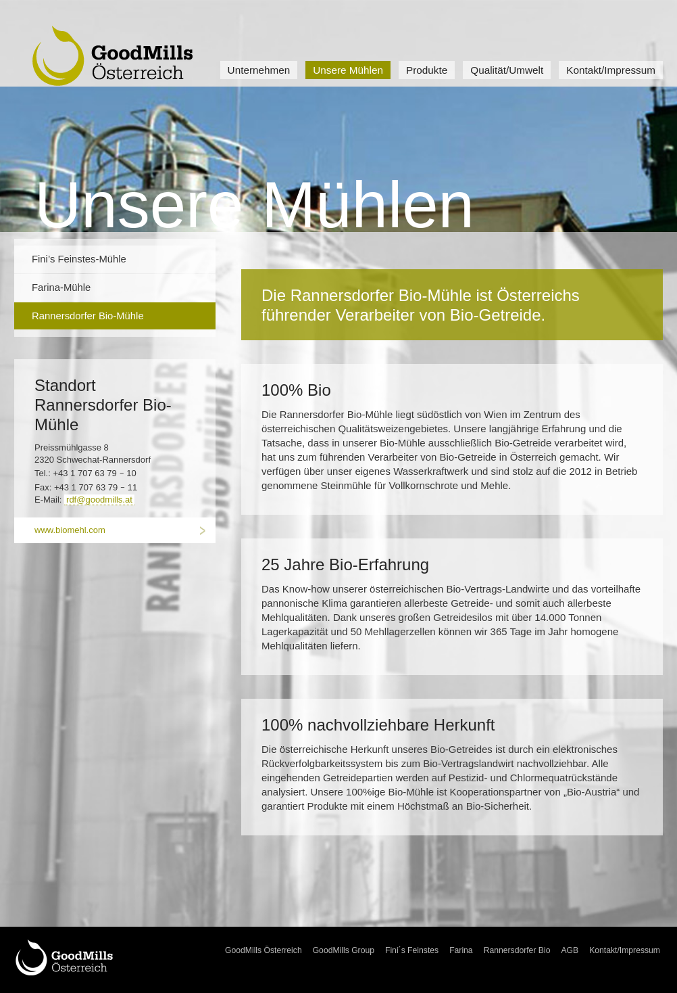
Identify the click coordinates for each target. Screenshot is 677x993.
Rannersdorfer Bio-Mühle (88, 315)
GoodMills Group (343, 950)
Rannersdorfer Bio (517, 950)
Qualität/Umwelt (506, 70)
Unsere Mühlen (348, 70)
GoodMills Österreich (263, 950)
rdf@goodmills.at (99, 499)
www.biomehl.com (69, 530)
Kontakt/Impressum (610, 70)
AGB (569, 950)
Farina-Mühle (61, 287)
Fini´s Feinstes (411, 950)
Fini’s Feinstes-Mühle (79, 259)
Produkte (426, 70)
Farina (461, 950)
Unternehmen (259, 70)
